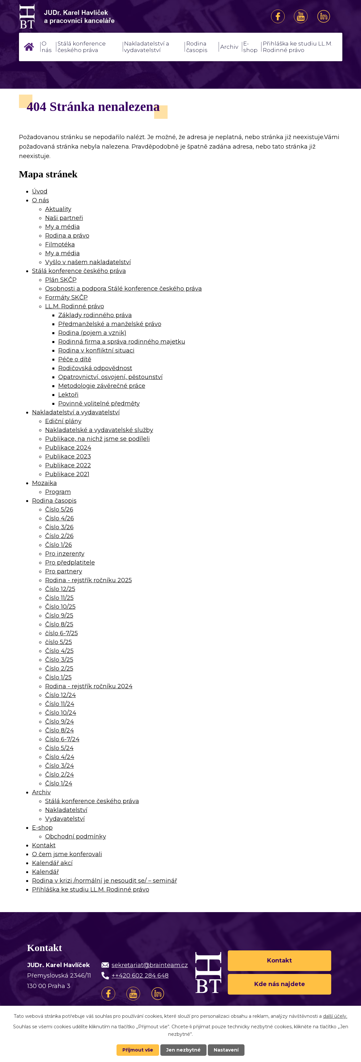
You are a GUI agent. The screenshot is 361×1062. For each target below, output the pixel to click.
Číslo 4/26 (59, 518)
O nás (47, 46)
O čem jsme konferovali (67, 854)
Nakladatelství (66, 810)
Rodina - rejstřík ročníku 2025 (88, 580)
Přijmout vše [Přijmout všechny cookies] (137, 1050)
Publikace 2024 (68, 447)
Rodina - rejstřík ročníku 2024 (89, 686)
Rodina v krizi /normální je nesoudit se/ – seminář (104, 880)
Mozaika (44, 483)
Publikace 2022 (68, 465)
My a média (62, 226)
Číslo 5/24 (59, 748)
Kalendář (45, 871)
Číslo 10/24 (60, 712)
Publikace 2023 (68, 456)
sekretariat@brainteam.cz (150, 965)
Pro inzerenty (64, 553)
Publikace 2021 (67, 474)
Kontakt (44, 845)
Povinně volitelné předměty (99, 403)
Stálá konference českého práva (82, 46)
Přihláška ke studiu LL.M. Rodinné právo (297, 46)
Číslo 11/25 (59, 598)
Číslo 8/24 (59, 730)
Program (58, 491)
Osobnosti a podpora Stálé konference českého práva (123, 288)
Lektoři (68, 394)
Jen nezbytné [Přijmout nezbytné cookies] (183, 1050)
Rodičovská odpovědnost (95, 368)
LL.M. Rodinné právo (74, 306)
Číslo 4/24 (59, 757)
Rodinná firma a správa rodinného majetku (121, 341)
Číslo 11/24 (59, 704)
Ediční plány (63, 421)
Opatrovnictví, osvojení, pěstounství (110, 377)
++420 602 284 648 (140, 975)
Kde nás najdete (279, 984)
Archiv (229, 47)
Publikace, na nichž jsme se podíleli (97, 438)
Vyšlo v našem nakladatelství (88, 262)
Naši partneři (64, 218)
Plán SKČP (61, 279)
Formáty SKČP (66, 297)
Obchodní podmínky (75, 836)
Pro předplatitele (70, 562)
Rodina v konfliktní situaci (96, 350)
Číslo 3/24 (59, 765)
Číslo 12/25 (60, 589)
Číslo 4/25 (59, 651)
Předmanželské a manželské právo (109, 324)
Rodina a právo (67, 235)
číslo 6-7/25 (61, 633)
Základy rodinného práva (95, 315)
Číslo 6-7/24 (62, 739)
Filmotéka (60, 244)
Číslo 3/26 (59, 527)
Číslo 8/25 (59, 624)
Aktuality (58, 209)
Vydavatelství (65, 818)
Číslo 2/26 (59, 536)
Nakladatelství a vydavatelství (146, 46)
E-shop (250, 46)
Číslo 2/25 (59, 668)
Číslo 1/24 (58, 783)
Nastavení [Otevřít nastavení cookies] (226, 1050)
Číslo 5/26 (59, 509)
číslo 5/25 (58, 642)
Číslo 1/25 (58, 677)
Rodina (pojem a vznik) (92, 332)
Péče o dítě (74, 359)
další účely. (335, 1016)
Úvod (29, 47)
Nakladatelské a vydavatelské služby (99, 430)
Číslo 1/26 (58, 545)
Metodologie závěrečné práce (101, 385)
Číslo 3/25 (59, 659)
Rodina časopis (197, 46)
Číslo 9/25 (59, 615)
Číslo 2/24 (59, 774)
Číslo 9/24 (59, 721)
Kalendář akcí (52, 863)
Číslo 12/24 (60, 695)
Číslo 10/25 (60, 606)
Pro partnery (63, 571)
